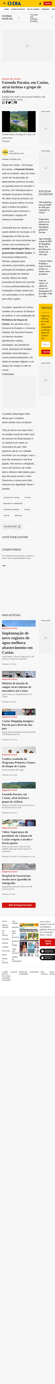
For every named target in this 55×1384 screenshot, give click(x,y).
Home (6, 9)
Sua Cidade (15, 922)
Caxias (27, 497)
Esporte (5, 943)
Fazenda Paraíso (11, 510)
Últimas (7, 17)
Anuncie (14, 972)
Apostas (15, 927)
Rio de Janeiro (33, 9)
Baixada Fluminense (13, 504)
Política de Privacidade (23, 973)
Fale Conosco (44, 973)
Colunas (5, 947)
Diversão (45, 9)
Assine (47, 3)
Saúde (27, 510)
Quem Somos (52, 973)
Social (6, 516)
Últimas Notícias (18, 9)
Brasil (4, 955)
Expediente (34, 972)
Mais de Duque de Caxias (20, 905)
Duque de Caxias (11, 79)
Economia (6, 951)
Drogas (18, 516)
